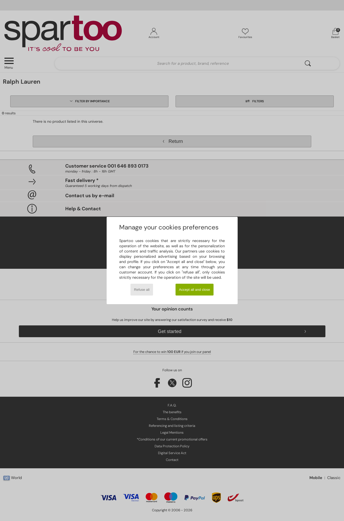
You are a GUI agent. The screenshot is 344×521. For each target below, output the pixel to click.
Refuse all (141, 290)
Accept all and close (194, 290)
